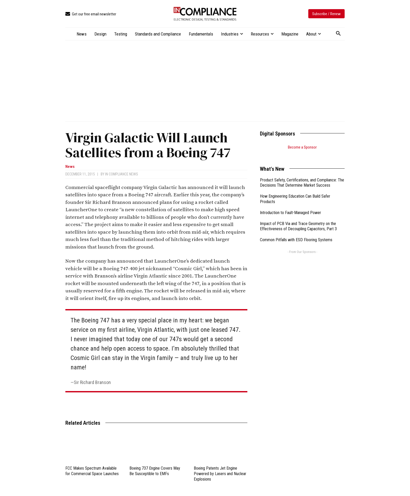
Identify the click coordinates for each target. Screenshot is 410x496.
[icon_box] (90, 14)
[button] (338, 33)
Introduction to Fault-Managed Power (290, 206)
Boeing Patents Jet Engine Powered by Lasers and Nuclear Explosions (220, 474)
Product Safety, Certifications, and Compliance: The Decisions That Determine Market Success (302, 176)
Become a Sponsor (302, 147)
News (70, 167)
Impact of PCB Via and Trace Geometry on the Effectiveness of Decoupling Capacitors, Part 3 (298, 220)
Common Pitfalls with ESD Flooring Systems (296, 233)
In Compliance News (121, 174)
